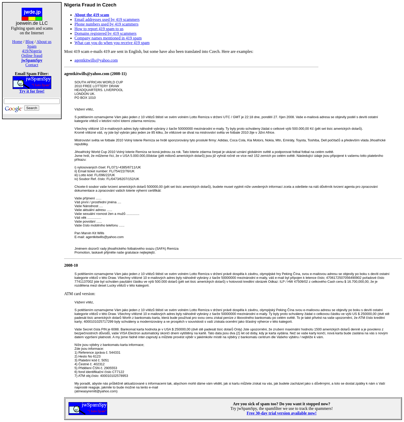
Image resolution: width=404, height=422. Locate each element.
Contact (32, 65)
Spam (31, 46)
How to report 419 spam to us (98, 29)
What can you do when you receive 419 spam (111, 42)
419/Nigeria (31, 51)
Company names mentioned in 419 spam (108, 38)
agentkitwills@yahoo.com (96, 60)
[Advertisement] (32, 200)
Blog (29, 41)
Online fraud (31, 55)
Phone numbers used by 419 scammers (106, 24)
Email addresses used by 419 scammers (107, 19)
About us (44, 41)
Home (17, 41)
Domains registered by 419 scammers (105, 33)
